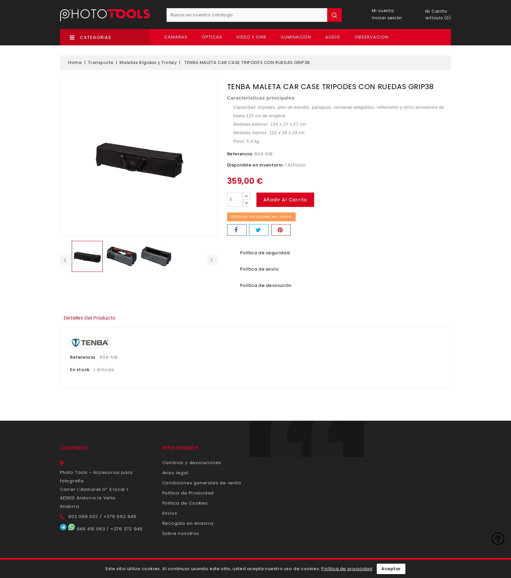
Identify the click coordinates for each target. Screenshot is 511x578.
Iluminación (296, 37)
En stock (80, 370)
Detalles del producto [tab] (91, 318)
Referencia (82, 357)
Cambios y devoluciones (192, 463)
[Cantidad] (235, 200)
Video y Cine (251, 37)
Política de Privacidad (188, 493)
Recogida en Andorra (187, 523)
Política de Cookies (185, 503)
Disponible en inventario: (255, 165)
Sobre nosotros (180, 533)
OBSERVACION (371, 37)
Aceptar (391, 569)
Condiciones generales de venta (201, 483)
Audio (332, 37)
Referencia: (240, 154)
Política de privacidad (346, 569)
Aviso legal (175, 473)
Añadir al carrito (286, 199)
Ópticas (212, 37)
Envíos (169, 513)
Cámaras (175, 37)
